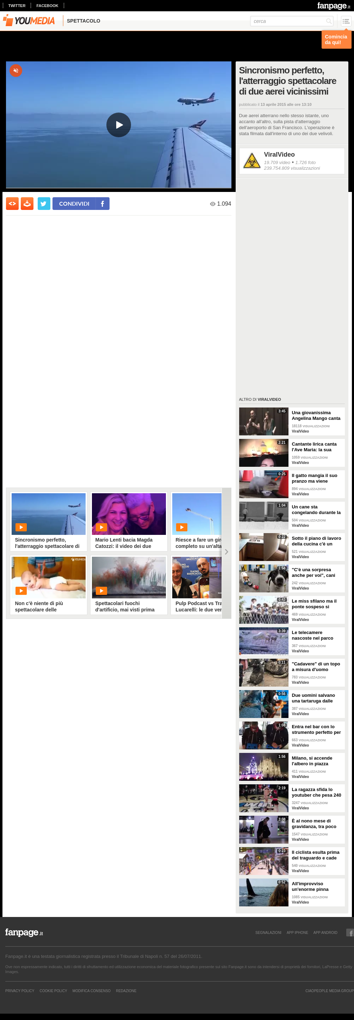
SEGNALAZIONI (268, 932)
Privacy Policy (19, 990)
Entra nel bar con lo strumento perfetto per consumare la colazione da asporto (316, 729)
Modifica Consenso (92, 990)
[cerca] (292, 21)
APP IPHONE (297, 932)
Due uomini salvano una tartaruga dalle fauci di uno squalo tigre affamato (313, 698)
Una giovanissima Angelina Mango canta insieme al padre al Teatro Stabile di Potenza (316, 415)
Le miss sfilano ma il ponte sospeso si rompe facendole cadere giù (314, 604)
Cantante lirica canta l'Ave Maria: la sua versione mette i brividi (317, 447)
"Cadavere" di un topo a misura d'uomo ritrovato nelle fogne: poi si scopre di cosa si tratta (317, 666)
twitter (17, 6)
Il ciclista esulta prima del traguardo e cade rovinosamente (316, 855)
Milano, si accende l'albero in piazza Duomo (312, 761)
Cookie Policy (53, 990)
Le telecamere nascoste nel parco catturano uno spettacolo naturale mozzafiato (313, 635)
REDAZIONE (126, 990)
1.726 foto (305, 162)
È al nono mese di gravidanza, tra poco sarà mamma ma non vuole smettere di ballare (314, 823)
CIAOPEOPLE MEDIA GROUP (329, 990)
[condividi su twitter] (44, 203)
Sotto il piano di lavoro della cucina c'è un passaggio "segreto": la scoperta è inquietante (316, 541)
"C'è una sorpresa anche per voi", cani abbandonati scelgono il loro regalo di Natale (316, 572)
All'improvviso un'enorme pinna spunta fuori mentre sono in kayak (313, 886)
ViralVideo (279, 154)
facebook (47, 6)
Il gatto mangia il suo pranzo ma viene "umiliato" (314, 478)
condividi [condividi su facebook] (74, 203)
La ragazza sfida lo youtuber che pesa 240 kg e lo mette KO (316, 792)
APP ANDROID (325, 932)
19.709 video (277, 162)
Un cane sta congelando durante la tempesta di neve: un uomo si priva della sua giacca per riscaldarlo (317, 509)
